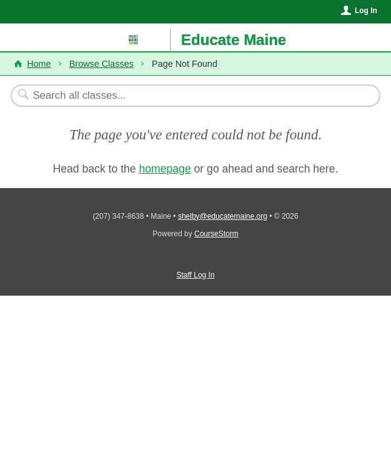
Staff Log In (195, 275)
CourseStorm (216, 233)
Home (39, 64)
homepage (165, 168)
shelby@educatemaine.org (222, 216)
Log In (366, 10)
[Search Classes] (189, 96)
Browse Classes (101, 64)
